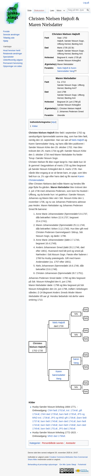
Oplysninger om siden (12, 66)
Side (29, 10)
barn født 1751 (48, 428)
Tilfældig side (8, 38)
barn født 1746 (48, 425)
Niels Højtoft (78, 140)
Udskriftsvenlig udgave (13, 60)
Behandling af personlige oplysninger (42, 464)
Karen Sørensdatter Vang (58, 375)
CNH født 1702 (55, 410)
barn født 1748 (66, 425)
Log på (86, 3)
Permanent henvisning (12, 63)
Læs (51, 10)
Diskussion (39, 10)
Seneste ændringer (11, 34)
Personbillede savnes (52, 443)
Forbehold (82, 464)
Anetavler (70, 443)
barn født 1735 (66, 414)
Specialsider (8, 57)
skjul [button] (54, 122)
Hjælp (5, 41)
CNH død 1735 (48, 414)
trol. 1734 (71, 410)
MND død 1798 (55, 436)
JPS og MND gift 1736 (62, 417)
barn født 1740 (48, 421)
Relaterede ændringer (12, 53)
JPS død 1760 (66, 428)
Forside (6, 31)
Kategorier (35, 443)
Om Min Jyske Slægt (67, 464)
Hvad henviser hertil (11, 50)
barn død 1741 (66, 421)
